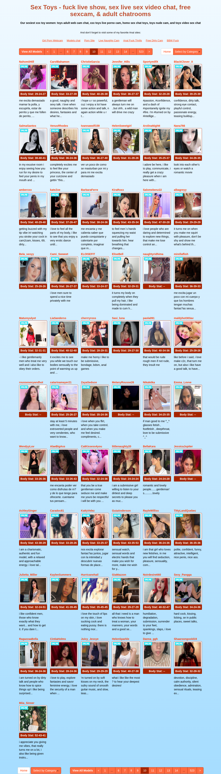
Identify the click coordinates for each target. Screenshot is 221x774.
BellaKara (149, 416)
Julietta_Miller (28, 535)
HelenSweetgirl (121, 120)
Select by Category (187, 51)
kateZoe (55, 180)
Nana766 (179, 120)
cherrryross (88, 298)
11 (101, 51)
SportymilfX (150, 61)
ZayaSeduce (89, 357)
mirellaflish (181, 239)
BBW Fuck (173, 40)
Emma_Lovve (182, 357)
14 (125, 51)
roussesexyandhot (31, 357)
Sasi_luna (118, 298)
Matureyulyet (27, 298)
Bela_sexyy (26, 239)
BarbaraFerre (89, 180)
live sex (116, 740)
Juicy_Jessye (89, 594)
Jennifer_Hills (121, 61)
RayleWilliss (151, 476)
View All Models (32, 51)
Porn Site (89, 40)
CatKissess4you (91, 416)
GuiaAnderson (121, 476)
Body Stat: (33, 89)
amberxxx (25, 180)
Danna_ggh (150, 594)
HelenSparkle (120, 594)
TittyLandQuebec (185, 476)
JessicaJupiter (183, 416)
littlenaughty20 (121, 416)
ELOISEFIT (88, 239)
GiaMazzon (119, 535)
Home (167, 51)
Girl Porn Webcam (52, 40)
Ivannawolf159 (90, 120)
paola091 (149, 298)
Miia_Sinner (26, 653)
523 (141, 51)
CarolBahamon (59, 61)
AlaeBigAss (57, 416)
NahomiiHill (26, 61)
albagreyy (180, 180)
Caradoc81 (57, 476)
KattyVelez (88, 476)
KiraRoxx (118, 180)
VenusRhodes (59, 120)
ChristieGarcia (90, 61)
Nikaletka (149, 357)
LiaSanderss (58, 298)
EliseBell (117, 239)
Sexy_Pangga (183, 535)
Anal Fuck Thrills (132, 40)
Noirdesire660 (152, 535)
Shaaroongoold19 (185, 594)
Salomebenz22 (152, 180)
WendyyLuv (26, 416)
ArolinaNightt (151, 120)
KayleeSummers (60, 535)
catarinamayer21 (61, 357)
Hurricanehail (89, 535)
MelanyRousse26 (123, 357)
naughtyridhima (153, 239)
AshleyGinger (28, 476)
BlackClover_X (183, 61)
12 (109, 51)
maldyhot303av (184, 298)
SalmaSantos (27, 120)
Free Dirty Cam (154, 40)
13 (117, 51)
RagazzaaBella (28, 594)
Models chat (73, 40)
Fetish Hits (140, 768)
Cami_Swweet (59, 239)
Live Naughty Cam (109, 40)
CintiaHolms (58, 594)
